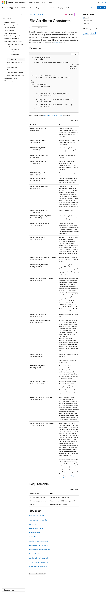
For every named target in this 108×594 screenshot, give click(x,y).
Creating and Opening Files (38, 520)
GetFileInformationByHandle (38, 545)
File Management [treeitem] (10, 33)
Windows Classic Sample (52, 115)
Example (86, 18)
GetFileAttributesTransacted (38, 541)
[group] (54, 84)
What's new (91, 8)
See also (57, 43)
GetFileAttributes (35, 533)
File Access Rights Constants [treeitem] (13, 56)
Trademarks (80, 588)
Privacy (42, 588)
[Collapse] (22, 14)
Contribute (34, 588)
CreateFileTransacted (36, 528)
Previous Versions (17, 588)
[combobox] (13, 18)
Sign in (104, 2)
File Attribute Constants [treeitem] (15, 60)
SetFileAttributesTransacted (38, 558)
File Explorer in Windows (37, 566)
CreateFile (32, 524)
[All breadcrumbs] (31, 14)
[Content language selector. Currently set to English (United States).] (11, 583)
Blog (26, 588)
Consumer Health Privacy (55, 588)
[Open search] (99, 2)
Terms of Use (70, 588)
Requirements (88, 20)
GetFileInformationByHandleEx (39, 550)
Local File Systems (39, 14)
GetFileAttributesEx (35, 537)
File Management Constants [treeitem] (13, 51)
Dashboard (101, 8)
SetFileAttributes (34, 554)
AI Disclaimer (6, 588)
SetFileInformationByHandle (38, 562)
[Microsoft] (3, 2)
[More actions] (77, 14)
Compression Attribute (36, 516)
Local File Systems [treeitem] (9, 22)
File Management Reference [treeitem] (15, 44)
